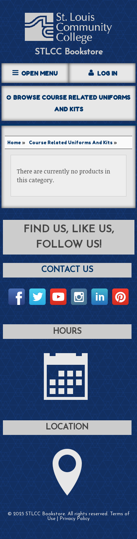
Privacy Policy (75, 518)
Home (14, 142)
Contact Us (67, 270)
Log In (107, 73)
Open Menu (39, 73)
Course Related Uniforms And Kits (71, 142)
